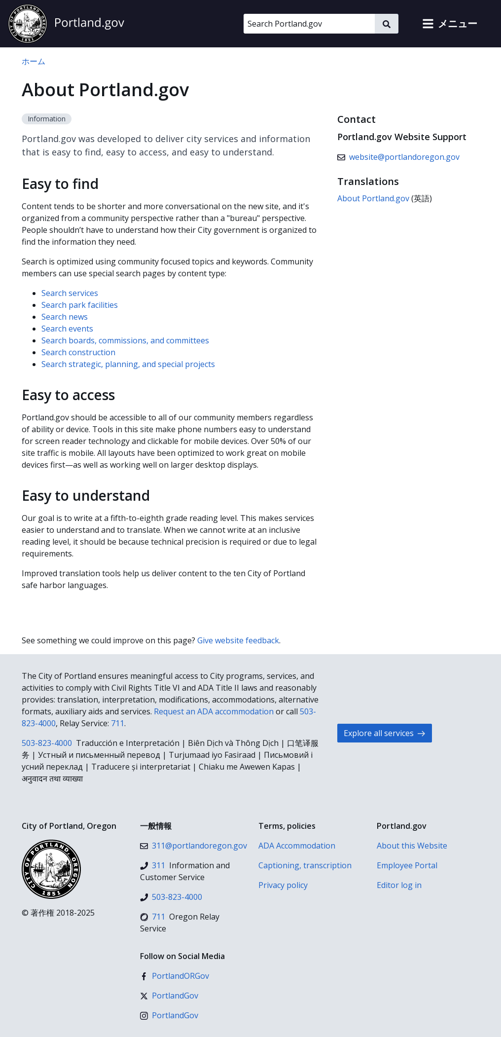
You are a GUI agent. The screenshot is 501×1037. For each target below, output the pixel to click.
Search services (69, 293)
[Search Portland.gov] (309, 24)
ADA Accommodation (296, 845)
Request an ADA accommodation (214, 711)
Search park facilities (79, 304)
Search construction (78, 352)
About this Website (412, 845)
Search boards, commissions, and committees (125, 340)
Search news (64, 316)
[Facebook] (174, 976)
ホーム (33, 61)
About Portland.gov (373, 198)
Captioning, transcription (305, 865)
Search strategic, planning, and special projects (128, 364)
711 (117, 723)
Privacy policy (283, 885)
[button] (449, 23)
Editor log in (399, 885)
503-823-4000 (47, 743)
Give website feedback (238, 640)
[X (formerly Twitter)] (169, 995)
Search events (67, 328)
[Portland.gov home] (66, 23)
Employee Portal (407, 865)
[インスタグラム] (169, 1015)
